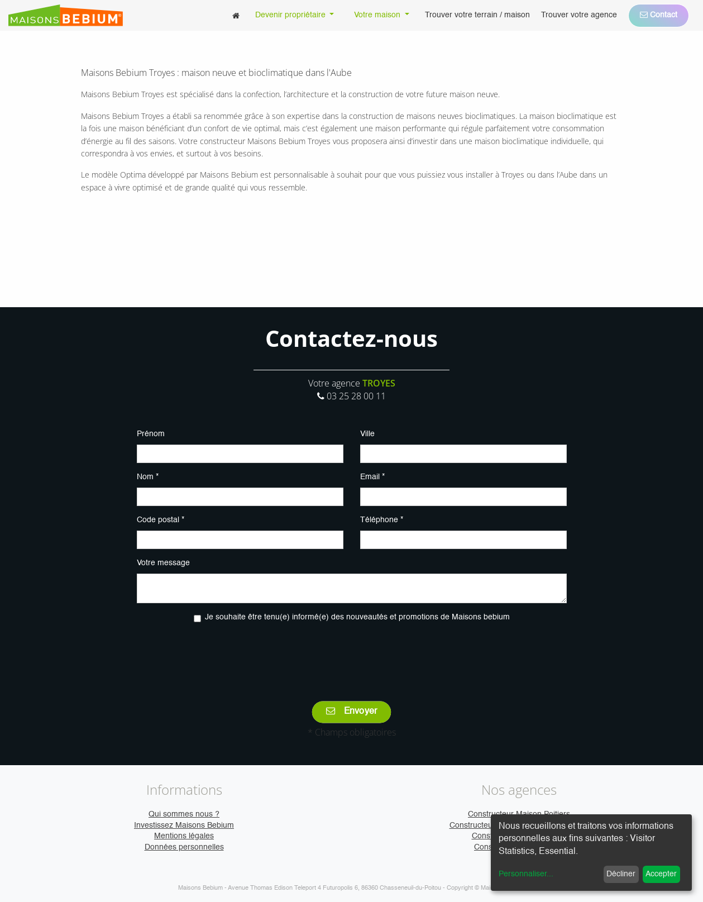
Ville (367, 434)
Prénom (151, 434)
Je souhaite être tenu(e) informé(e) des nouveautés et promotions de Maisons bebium (357, 617)
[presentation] (352, 654)
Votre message (163, 563)
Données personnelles (184, 847)
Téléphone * (381, 520)
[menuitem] (236, 15)
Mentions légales (184, 836)
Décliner (620, 874)
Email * (372, 477)
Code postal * (160, 520)
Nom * (148, 477)
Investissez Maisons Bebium (184, 825)
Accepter (661, 874)
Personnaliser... (526, 874)
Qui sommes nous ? (184, 814)
